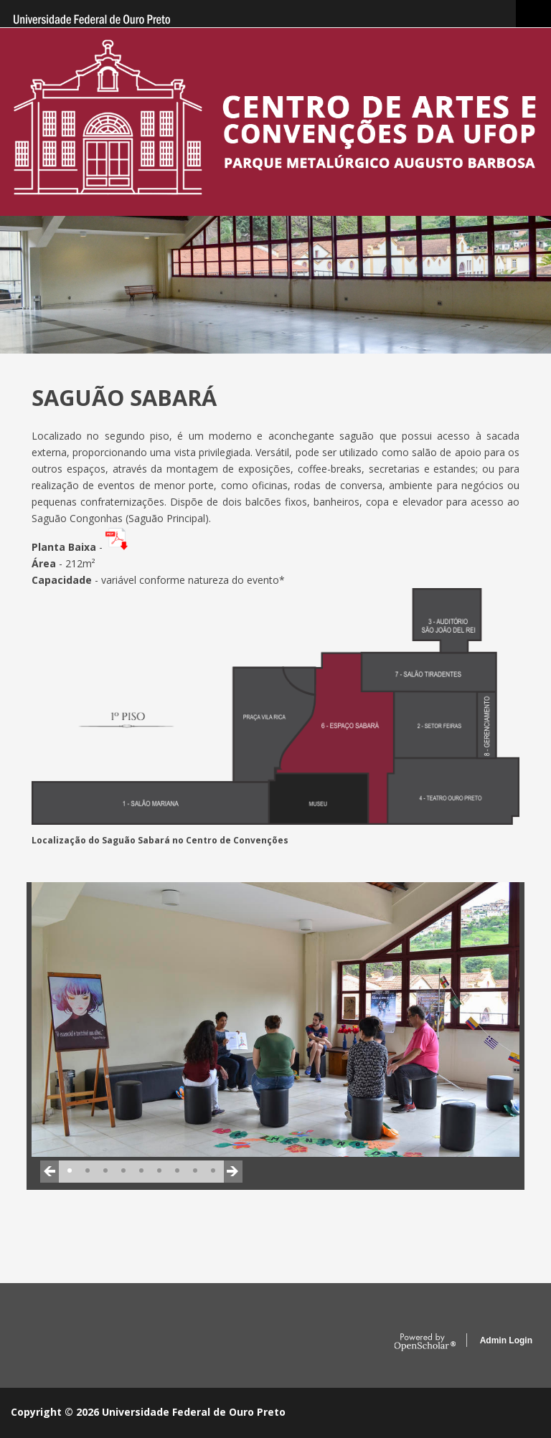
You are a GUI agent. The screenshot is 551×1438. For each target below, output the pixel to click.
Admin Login (506, 1340)
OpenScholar (425, 1342)
